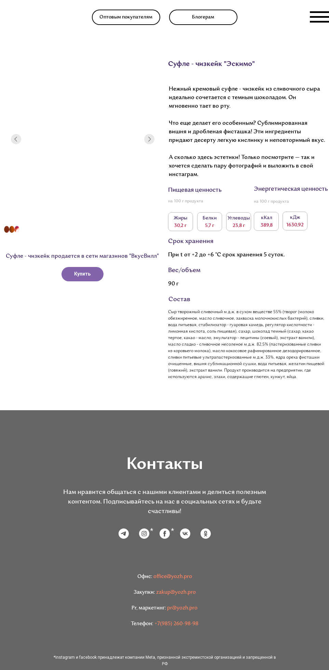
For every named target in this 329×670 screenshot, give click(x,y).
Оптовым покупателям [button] (125, 17)
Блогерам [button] (203, 17)
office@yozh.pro (172, 576)
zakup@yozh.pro (176, 592)
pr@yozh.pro (182, 608)
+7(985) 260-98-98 (176, 624)
